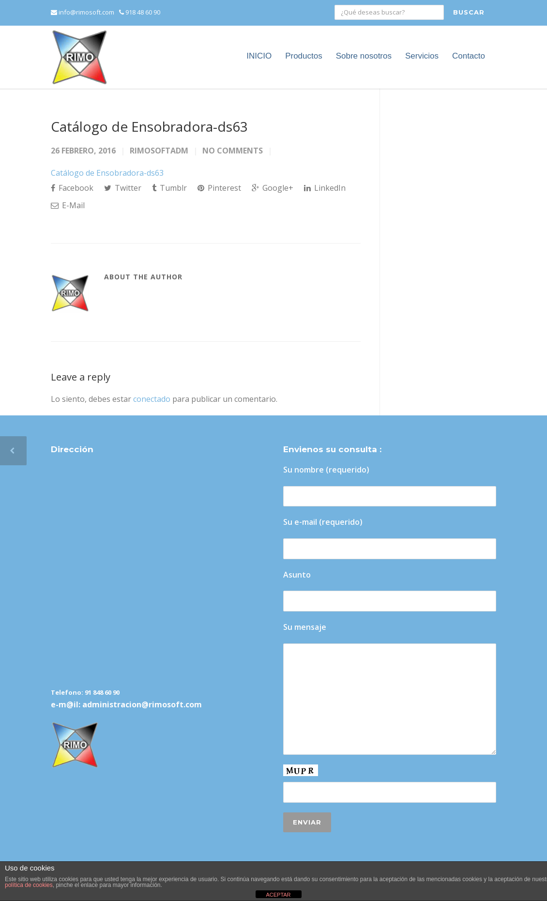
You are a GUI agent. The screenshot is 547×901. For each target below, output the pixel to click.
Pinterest (219, 188)
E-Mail (68, 205)
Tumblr (169, 188)
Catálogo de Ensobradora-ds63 (149, 126)
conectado (151, 399)
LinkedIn (325, 188)
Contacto (468, 56)
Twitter (122, 188)
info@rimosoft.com (82, 12)
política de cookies (29, 885)
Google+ (272, 188)
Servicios (422, 56)
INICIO (259, 56)
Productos (303, 56)
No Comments (232, 150)
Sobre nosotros (364, 56)
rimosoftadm (159, 150)
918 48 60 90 (139, 12)
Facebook (72, 188)
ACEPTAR (278, 895)
